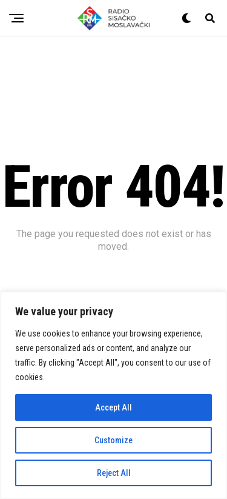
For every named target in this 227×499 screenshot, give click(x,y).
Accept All (113, 407)
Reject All (114, 473)
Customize (113, 440)
